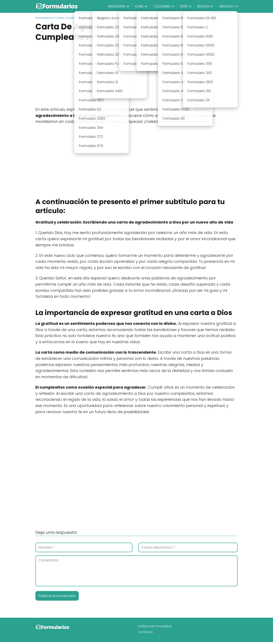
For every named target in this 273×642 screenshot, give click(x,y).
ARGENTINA (116, 6)
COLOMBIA (161, 6)
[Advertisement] (136, 75)
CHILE (139, 6)
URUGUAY (226, 6)
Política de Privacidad (154, 626)
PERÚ (184, 6)
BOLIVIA (203, 6)
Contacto (145, 632)
